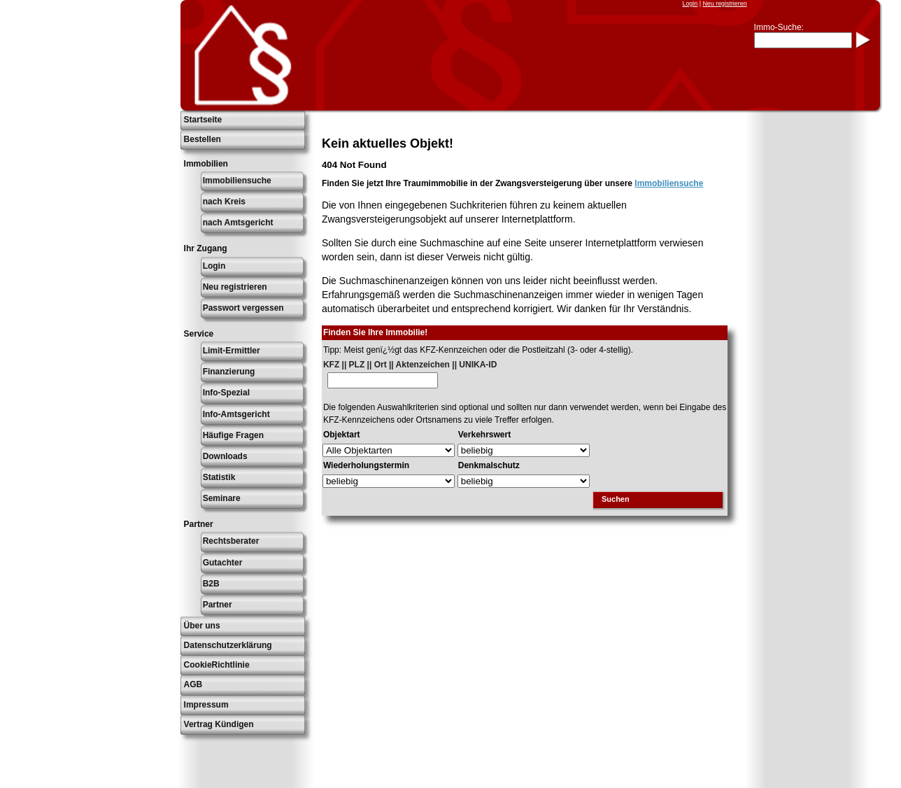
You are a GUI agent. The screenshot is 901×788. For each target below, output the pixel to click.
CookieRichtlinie (217, 665)
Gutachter (223, 563)
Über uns (202, 626)
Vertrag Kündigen (219, 724)
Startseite (203, 120)
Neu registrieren (724, 3)
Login (689, 3)
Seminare (222, 498)
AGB (193, 684)
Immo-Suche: (779, 27)
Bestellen (202, 139)
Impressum (206, 705)
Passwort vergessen (243, 308)
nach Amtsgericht (238, 222)
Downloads (225, 456)
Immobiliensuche (237, 180)
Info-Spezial (226, 392)
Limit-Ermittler (231, 351)
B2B (211, 584)
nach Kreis (224, 201)
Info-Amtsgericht (236, 414)
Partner (217, 605)
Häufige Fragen (233, 435)
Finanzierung (229, 372)
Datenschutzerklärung (228, 645)
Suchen (616, 499)
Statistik (219, 477)
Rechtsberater (231, 541)
